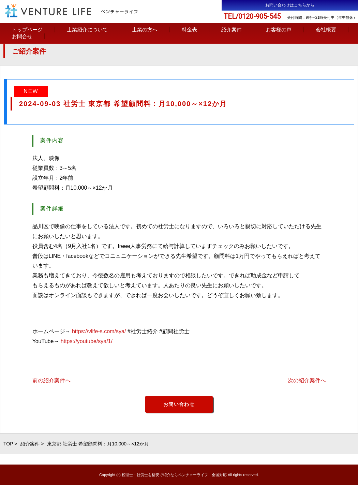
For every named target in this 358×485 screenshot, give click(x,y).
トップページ (27, 29)
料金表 (189, 29)
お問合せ (22, 36)
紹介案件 (231, 29)
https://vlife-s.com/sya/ (99, 331)
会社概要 (326, 29)
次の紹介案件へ (307, 380)
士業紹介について (87, 29)
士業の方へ (145, 29)
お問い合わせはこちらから (289, 5)
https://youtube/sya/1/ (87, 341)
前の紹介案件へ (51, 380)
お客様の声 (279, 29)
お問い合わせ (179, 404)
